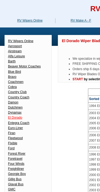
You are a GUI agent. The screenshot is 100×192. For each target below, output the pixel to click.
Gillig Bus (15, 179)
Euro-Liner (15, 128)
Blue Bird (14, 72)
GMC (11, 189)
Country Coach (18, 97)
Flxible (12, 143)
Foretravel (15, 159)
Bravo (12, 77)
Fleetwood (15, 138)
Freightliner (16, 169)
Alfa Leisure (16, 56)
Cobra (12, 87)
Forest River (16, 153)
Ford (11, 148)
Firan (11, 133)
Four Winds (16, 164)
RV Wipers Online (20, 41)
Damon (13, 102)
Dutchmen (15, 107)
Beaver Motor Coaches (24, 66)
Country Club (17, 92)
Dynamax (15, 112)
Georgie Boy (17, 174)
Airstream (15, 51)
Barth (12, 61)
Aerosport (15, 46)
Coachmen (15, 82)
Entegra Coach (18, 123)
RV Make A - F (81, 20)
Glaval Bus (15, 184)
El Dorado (15, 117)
